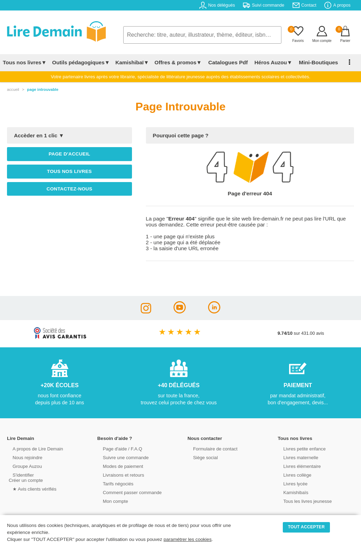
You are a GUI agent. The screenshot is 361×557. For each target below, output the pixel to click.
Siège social (201, 457)
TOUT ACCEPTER (306, 527)
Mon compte (111, 501)
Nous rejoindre (23, 457)
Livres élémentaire (298, 466)
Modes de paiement (118, 466)
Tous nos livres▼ (24, 62)
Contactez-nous (69, 188)
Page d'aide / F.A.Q (118, 448)
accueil (13, 89)
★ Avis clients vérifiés (30, 488)
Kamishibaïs (292, 492)
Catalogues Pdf (226, 62)
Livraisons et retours (119, 474)
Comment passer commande (127, 492)
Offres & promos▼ (178, 62)
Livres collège (293, 474)
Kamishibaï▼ (132, 62)
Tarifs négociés (114, 483)
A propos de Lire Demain (33, 448)
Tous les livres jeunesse (303, 501)
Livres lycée (291, 483)
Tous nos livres (69, 171)
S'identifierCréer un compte (25, 477)
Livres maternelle (297, 457)
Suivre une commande (121, 457)
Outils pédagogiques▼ (81, 62)
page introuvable (43, 89)
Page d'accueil (69, 154)
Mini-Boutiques (314, 62)
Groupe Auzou (23, 466)
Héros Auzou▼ (270, 62)
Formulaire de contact (211, 448)
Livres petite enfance (300, 448)
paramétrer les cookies (187, 539)
